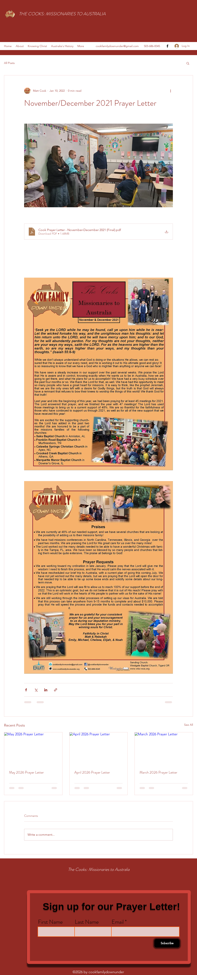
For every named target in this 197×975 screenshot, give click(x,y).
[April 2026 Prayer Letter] (99, 748)
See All (188, 725)
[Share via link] (55, 690)
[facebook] (167, 46)
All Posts (9, 63)
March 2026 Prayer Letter (158, 772)
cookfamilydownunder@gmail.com (117, 46)
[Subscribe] (167, 943)
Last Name (87, 922)
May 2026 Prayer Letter (26, 772)
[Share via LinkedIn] (46, 690)
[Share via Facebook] (26, 690)
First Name (50, 922)
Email (118, 922)
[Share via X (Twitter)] (36, 690)
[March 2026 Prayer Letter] (164, 748)
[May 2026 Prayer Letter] (33, 748)
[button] (188, 63)
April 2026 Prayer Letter (92, 772)
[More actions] (170, 90)
